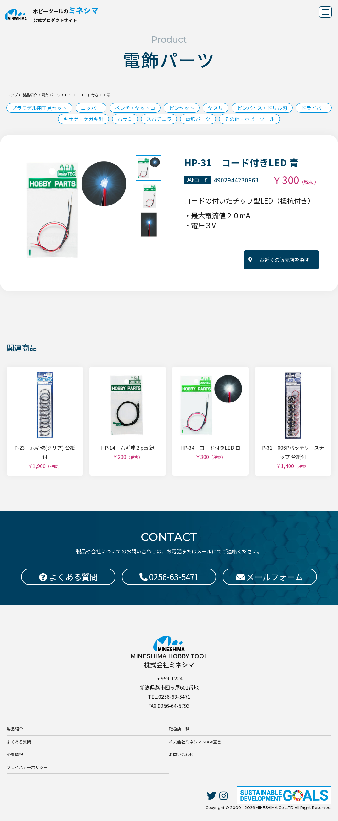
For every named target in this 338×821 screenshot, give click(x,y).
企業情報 (15, 754)
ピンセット (181, 108)
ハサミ (124, 119)
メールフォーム (269, 576)
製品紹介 (15, 729)
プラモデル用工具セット (39, 108)
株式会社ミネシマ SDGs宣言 (195, 742)
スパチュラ (159, 119)
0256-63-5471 (169, 576)
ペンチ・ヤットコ (135, 108)
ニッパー (91, 108)
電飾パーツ (198, 119)
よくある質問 (19, 742)
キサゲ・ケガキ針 (83, 119)
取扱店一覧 (179, 729)
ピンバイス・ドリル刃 (262, 108)
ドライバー (313, 108)
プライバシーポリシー (27, 767)
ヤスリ (215, 108)
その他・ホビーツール (249, 119)
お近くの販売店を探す (284, 259)
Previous (14, 210)
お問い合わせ (181, 754)
